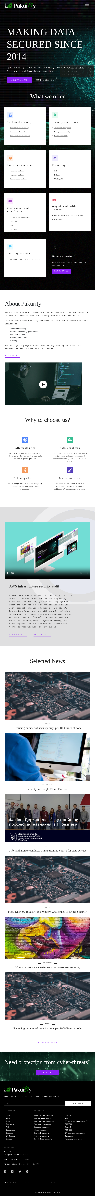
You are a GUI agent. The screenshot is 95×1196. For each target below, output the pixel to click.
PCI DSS (13, 229)
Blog (8, 1121)
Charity (9, 1139)
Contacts (10, 1124)
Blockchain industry (19, 179)
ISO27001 (14, 221)
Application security (20, 136)
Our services (46, 80)
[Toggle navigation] (86, 5)
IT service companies (75, 1133)
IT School (10, 1136)
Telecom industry (18, 175)
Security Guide (48, 1182)
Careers (9, 1133)
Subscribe (78, 1103)
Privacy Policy (31, 1182)
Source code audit (18, 132)
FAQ (7, 1127)
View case (15, 634)
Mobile (57, 175)
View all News (47, 1042)
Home (8, 1115)
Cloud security (61, 136)
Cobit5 (68, 1127)
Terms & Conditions (13, 1182)
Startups (58, 219)
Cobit (12, 225)
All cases (40, 634)
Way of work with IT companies (68, 215)
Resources (10, 1130)
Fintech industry (18, 171)
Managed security (62, 132)
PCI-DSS (68, 1130)
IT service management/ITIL (78, 1121)
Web (55, 171)
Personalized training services (24, 259)
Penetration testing (19, 128)
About (8, 1118)
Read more (12, 355)
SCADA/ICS (58, 179)
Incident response (62, 128)
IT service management (20, 217)
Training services (73, 1139)
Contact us (19, 80)
